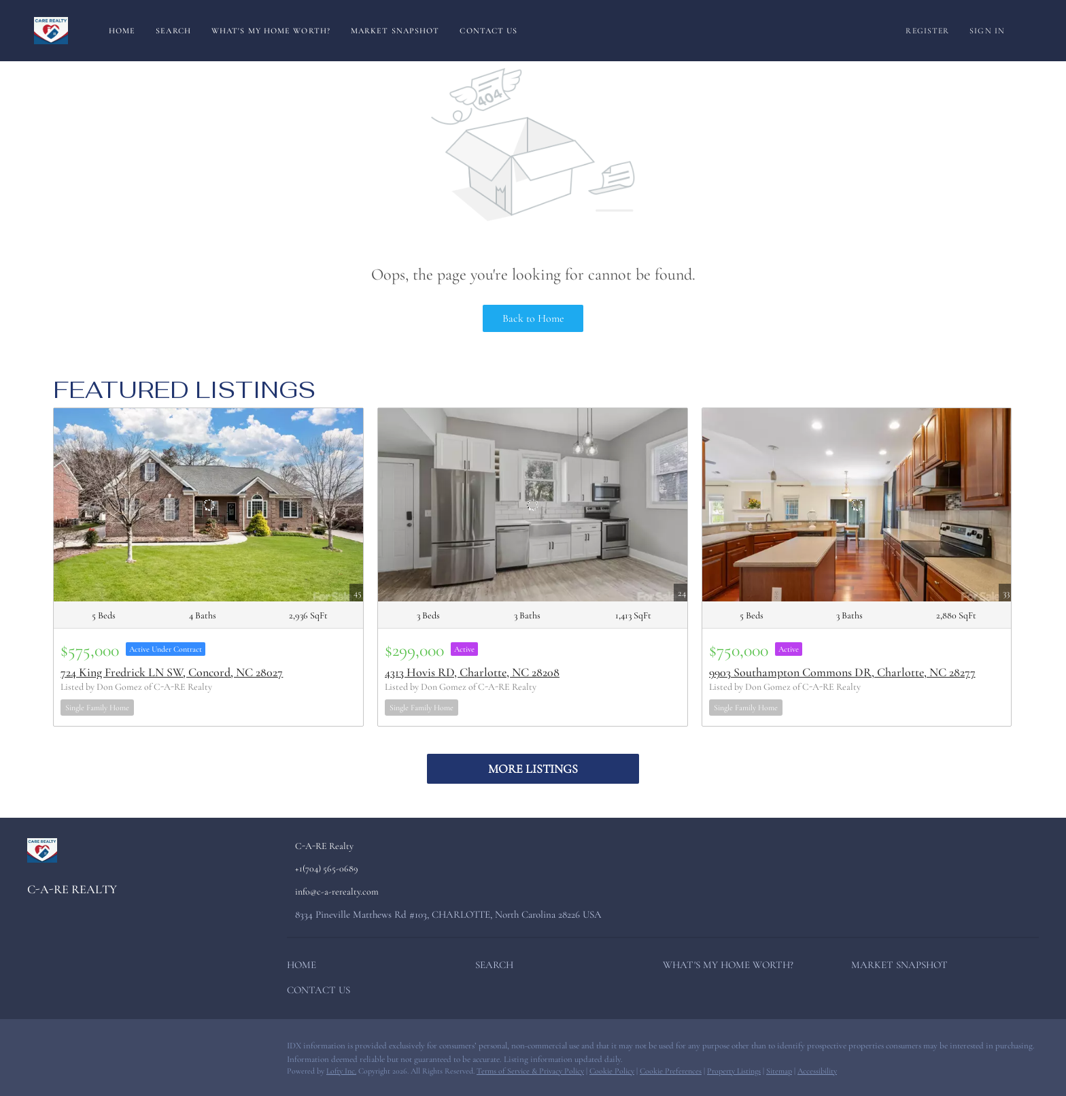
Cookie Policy (611, 1071)
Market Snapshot (395, 30)
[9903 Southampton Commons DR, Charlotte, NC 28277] (857, 504)
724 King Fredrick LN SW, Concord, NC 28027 (172, 672)
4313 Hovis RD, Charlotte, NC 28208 (472, 672)
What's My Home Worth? (270, 30)
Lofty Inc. (341, 1071)
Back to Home (533, 318)
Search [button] (173, 30)
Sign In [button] (987, 30)
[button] (305, 967)
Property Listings (734, 1071)
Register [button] (927, 30)
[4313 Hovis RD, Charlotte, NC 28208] (532, 504)
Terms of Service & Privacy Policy (530, 1071)
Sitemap (779, 1071)
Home (122, 30)
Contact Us (488, 30)
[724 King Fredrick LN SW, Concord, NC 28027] (208, 504)
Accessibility (817, 1071)
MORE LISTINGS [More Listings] (533, 768)
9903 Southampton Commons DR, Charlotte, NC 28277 (842, 672)
